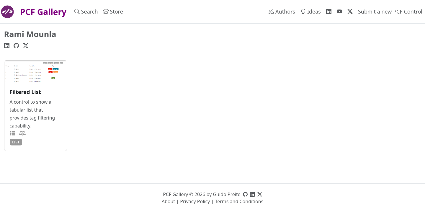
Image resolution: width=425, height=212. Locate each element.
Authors (282, 11)
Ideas (310, 11)
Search (86, 11)
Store (113, 11)
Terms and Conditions (239, 201)
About (168, 201)
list (15, 142)
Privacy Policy (195, 201)
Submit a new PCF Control (390, 11)
